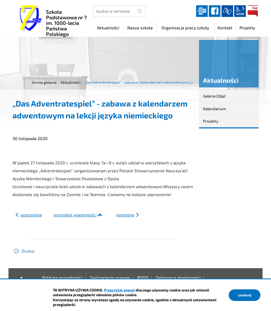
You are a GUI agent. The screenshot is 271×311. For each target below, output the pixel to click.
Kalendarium (214, 108)
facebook (214, 11)
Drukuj (28, 250)
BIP (253, 11)
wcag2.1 (240, 11)
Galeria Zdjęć (214, 96)
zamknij (244, 295)
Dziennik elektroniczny (202, 11)
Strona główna (44, 82)
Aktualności (70, 82)
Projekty (210, 121)
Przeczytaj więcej (119, 290)
